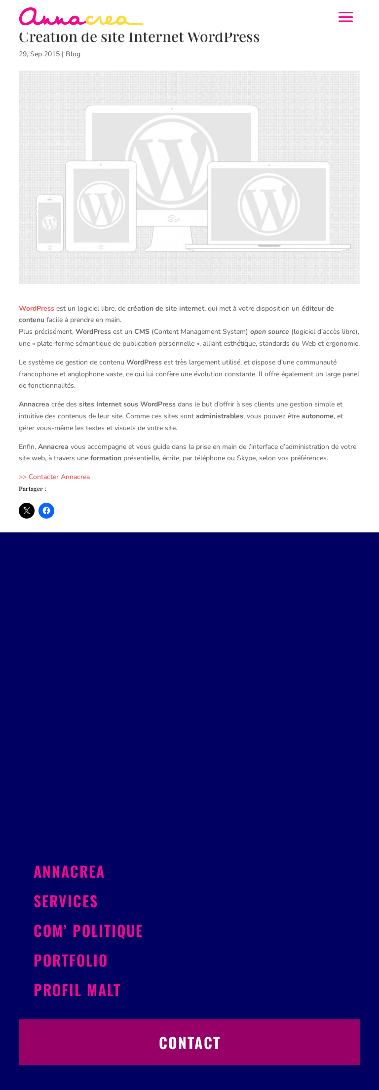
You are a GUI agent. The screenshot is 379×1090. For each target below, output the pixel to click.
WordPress (36, 308)
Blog (73, 54)
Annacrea (69, 871)
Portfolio (71, 960)
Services (66, 900)
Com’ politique (88, 930)
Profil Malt (77, 989)
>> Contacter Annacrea (54, 477)
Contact (190, 1042)
